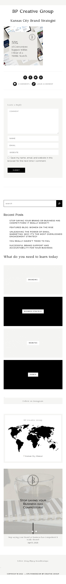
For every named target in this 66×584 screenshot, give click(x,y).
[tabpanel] (33, 512)
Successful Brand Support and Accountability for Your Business (31, 251)
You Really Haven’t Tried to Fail (30, 246)
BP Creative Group (33, 12)
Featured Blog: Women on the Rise (31, 232)
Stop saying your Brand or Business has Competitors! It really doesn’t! (35, 226)
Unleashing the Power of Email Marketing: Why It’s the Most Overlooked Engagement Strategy (36, 238)
